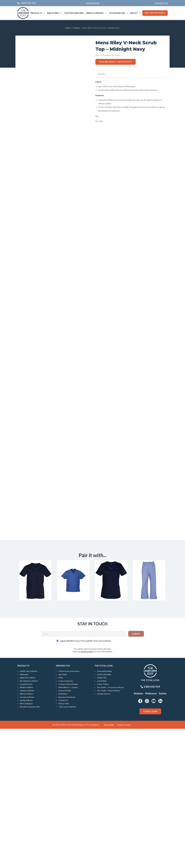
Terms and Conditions (102, 766)
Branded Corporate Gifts (30, 832)
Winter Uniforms (26, 819)
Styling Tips (102, 803)
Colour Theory (103, 809)
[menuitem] (161, 3)
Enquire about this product (115, 61)
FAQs (60, 803)
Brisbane (138, 818)
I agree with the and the (85, 766)
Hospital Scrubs (26, 809)
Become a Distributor (67, 822)
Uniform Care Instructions (69, 796)
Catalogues (92, 3)
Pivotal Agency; (93, 850)
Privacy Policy (79, 766)
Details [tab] (101, 74)
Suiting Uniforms (103, 819)
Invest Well (101, 806)
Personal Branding (104, 796)
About (134, 13)
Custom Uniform (73, 13)
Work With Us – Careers (68, 813)
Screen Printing (64, 816)
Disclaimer (109, 850)
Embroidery (63, 819)
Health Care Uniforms (28, 796)
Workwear (24, 800)
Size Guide (62, 800)
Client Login (150, 836)
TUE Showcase (117, 13)
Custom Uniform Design (68, 809)
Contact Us (161, 3)
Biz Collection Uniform (29, 806)
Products (36, 13)
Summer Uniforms (27, 816)
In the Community (65, 806)
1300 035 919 (150, 812)
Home (68, 28)
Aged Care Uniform (27, 803)
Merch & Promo (95, 13)
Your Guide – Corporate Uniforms (110, 813)
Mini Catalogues (26, 829)
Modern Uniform (26, 813)
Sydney (163, 818)
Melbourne (151, 818)
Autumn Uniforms (27, 822)
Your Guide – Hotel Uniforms (108, 816)
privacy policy (87, 776)
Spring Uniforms (26, 825)
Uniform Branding (104, 800)
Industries (53, 13)
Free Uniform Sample (155, 13)
